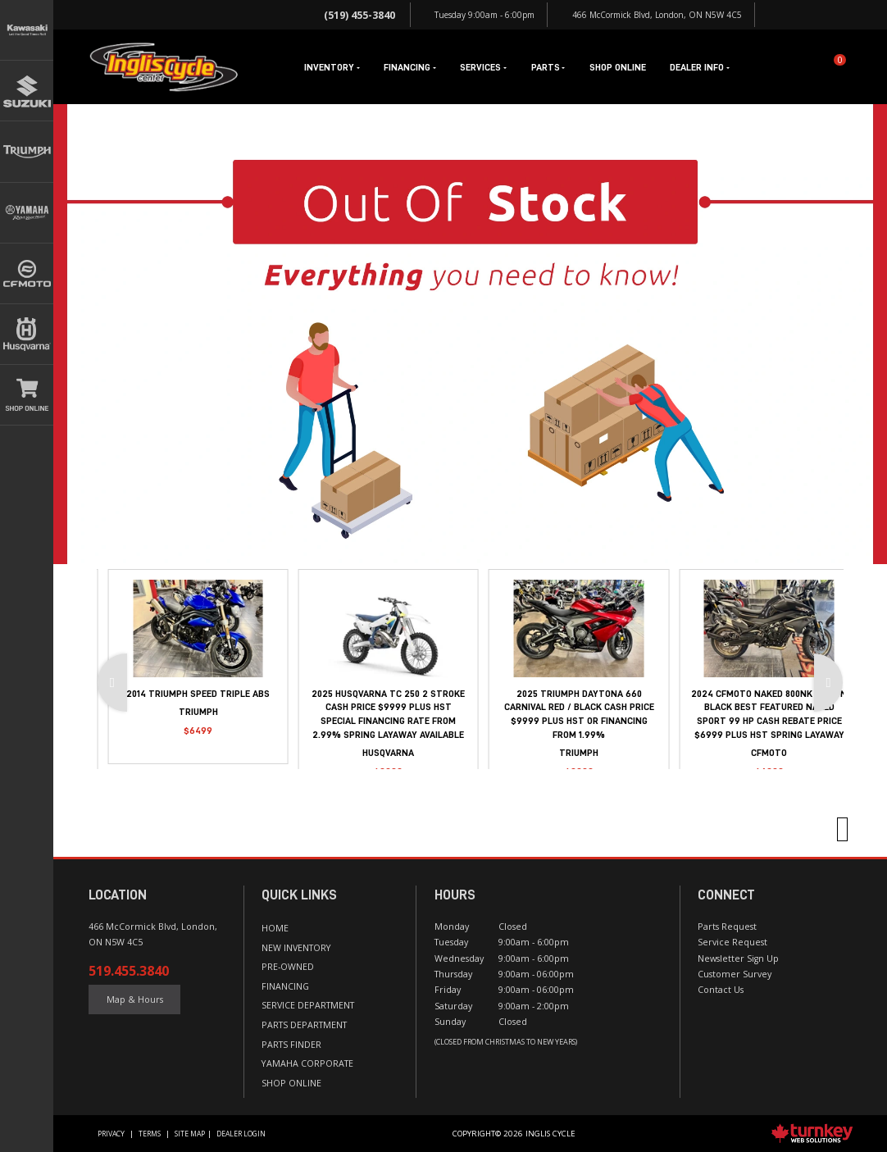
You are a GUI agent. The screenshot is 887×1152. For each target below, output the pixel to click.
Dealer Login (241, 1134)
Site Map (190, 1134)
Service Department (308, 1005)
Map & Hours (135, 999)
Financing (285, 986)
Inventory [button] (331, 67)
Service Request (732, 942)
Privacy (111, 1134)
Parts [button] (548, 67)
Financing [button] (409, 67)
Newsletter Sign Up (738, 958)
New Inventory (296, 948)
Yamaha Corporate (307, 1063)
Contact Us (721, 989)
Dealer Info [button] (699, 67)
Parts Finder (291, 1044)
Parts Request (727, 926)
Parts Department (304, 1025)
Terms (150, 1134)
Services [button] (483, 67)
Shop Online (617, 67)
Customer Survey (734, 974)
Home (275, 928)
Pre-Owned (288, 966)
